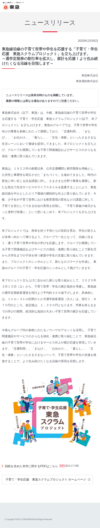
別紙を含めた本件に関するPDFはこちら (31, 466)
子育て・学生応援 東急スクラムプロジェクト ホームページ (46, 479)
